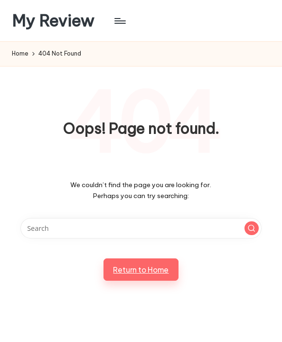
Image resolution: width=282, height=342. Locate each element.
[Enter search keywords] (141, 228)
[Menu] (119, 21)
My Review (53, 20)
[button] (251, 228)
